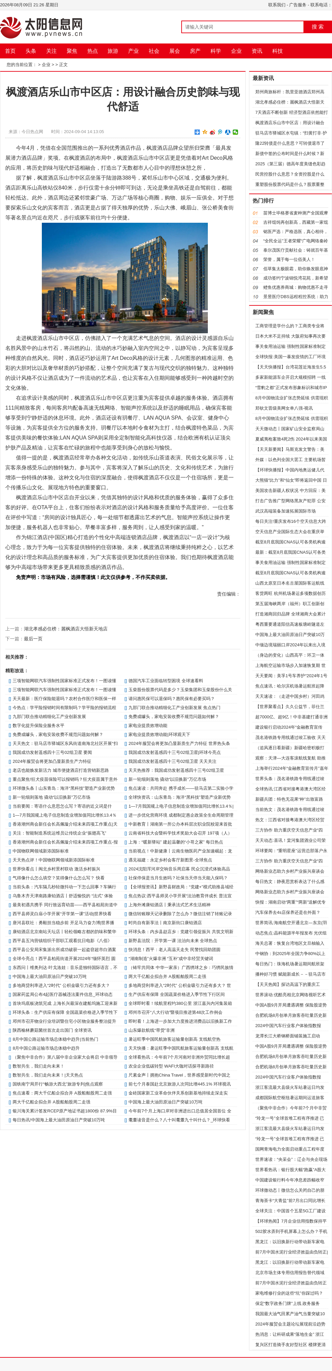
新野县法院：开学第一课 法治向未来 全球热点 (172, 940)
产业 (133, 51)
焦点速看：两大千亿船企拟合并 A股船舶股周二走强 (62, 1092)
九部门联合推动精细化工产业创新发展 (49, 716)
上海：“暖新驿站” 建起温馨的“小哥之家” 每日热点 (175, 842)
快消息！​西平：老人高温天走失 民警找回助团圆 (174, 949)
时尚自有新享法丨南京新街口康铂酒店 (165, 922)
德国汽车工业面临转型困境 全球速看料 (165, 680)
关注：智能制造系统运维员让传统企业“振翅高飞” (59, 833)
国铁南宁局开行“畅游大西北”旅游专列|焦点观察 (58, 1084)
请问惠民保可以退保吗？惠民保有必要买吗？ (171, 698)
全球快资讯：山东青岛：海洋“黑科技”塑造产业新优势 (179, 797)
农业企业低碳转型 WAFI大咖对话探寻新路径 (171, 1066)
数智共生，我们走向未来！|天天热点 (48, 1075)
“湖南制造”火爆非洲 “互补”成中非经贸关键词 (170, 958)
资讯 (257, 51)
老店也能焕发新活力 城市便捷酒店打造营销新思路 (61, 770)
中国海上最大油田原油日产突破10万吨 (49, 976)
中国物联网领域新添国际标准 (41, 850)
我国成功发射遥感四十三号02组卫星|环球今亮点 (174, 752)
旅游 (113, 51)
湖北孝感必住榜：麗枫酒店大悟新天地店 (66, 628)
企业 (236, 51)
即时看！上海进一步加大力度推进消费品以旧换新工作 (180, 1021)
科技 (277, 51)
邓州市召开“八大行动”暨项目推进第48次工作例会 (175, 1012)
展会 (174, 51)
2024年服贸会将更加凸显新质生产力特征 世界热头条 (179, 743)
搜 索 (318, 27)
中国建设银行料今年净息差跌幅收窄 (289, 1179)
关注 (51, 51)
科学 (215, 51)
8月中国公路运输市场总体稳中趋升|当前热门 (55, 1039)
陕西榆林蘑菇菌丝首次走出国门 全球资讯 (52, 1030)
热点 (92, 51)
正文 (63, 64)
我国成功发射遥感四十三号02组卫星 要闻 (52, 752)
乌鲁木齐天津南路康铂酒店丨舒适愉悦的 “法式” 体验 (63, 895)
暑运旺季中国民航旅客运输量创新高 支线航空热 (174, 1039)
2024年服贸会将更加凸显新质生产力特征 (52, 761)
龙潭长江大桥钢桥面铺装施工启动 (287, 1035)
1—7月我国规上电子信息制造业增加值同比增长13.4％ (65, 815)
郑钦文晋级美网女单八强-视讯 (284, 408)
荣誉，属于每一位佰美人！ (289, 259)
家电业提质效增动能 (147, 725)
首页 (10, 51)
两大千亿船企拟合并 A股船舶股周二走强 (167, 976)
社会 (154, 51)
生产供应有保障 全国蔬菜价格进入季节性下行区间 (176, 994)
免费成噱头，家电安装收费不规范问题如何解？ (173, 716)
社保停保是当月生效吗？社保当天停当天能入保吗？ (178, 877)
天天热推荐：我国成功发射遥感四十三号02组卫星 (176, 770)
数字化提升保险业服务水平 (38, 725)
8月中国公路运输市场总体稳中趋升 (46, 1048)
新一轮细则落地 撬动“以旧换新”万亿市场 (167, 779)
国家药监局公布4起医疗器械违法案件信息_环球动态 (62, 994)
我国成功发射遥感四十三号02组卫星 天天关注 (172, 761)
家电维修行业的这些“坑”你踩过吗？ (289, 1293)
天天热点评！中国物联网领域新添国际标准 (54, 859)
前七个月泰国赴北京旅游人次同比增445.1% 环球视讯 (179, 1084)
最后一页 (33, 638)
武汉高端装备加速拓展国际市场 (285, 511)
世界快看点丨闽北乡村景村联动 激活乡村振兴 (56, 868)
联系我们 (277, 4)
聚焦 (72, 51)
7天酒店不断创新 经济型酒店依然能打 (291, 112)
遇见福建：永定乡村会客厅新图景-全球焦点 (170, 859)
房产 (195, 51)
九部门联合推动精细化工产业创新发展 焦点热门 (174, 707)
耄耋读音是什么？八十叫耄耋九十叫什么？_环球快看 (179, 1119)
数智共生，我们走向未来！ (38, 1066)
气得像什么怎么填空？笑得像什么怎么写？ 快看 (59, 877)
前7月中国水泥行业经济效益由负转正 (291, 1282)
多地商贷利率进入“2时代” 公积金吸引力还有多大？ (61, 985)
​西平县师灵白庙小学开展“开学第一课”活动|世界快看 (62, 913)
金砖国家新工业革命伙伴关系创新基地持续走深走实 (178, 1092)
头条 (31, 51)
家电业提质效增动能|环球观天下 (159, 734)
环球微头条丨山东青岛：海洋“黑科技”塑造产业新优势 (64, 788)
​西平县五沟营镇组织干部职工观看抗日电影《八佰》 (62, 940)
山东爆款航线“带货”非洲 (151, 1030)
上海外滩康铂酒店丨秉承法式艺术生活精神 (169, 904)
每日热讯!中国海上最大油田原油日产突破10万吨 (59, 1119)
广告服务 (297, 4)
